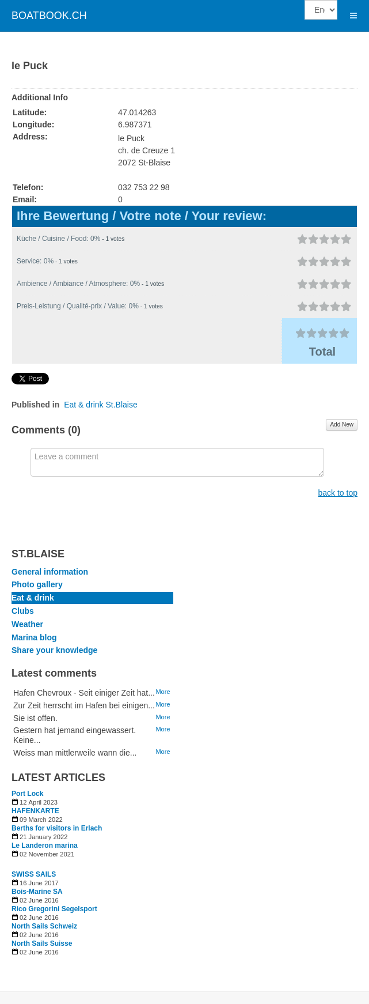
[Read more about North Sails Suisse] (92, 943)
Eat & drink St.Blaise (101, 404)
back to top (338, 492)
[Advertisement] (242, 721)
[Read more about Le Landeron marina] (92, 845)
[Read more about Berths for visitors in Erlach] (92, 828)
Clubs (23, 611)
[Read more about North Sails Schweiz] (92, 926)
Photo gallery (37, 584)
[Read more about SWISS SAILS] (92, 874)
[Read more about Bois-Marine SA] (92, 892)
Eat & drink (33, 597)
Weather (27, 624)
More (162, 691)
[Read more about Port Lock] (92, 794)
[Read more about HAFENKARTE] (92, 811)
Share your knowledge (54, 650)
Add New (341, 424)
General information (50, 571)
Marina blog (34, 637)
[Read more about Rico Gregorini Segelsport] (92, 909)
